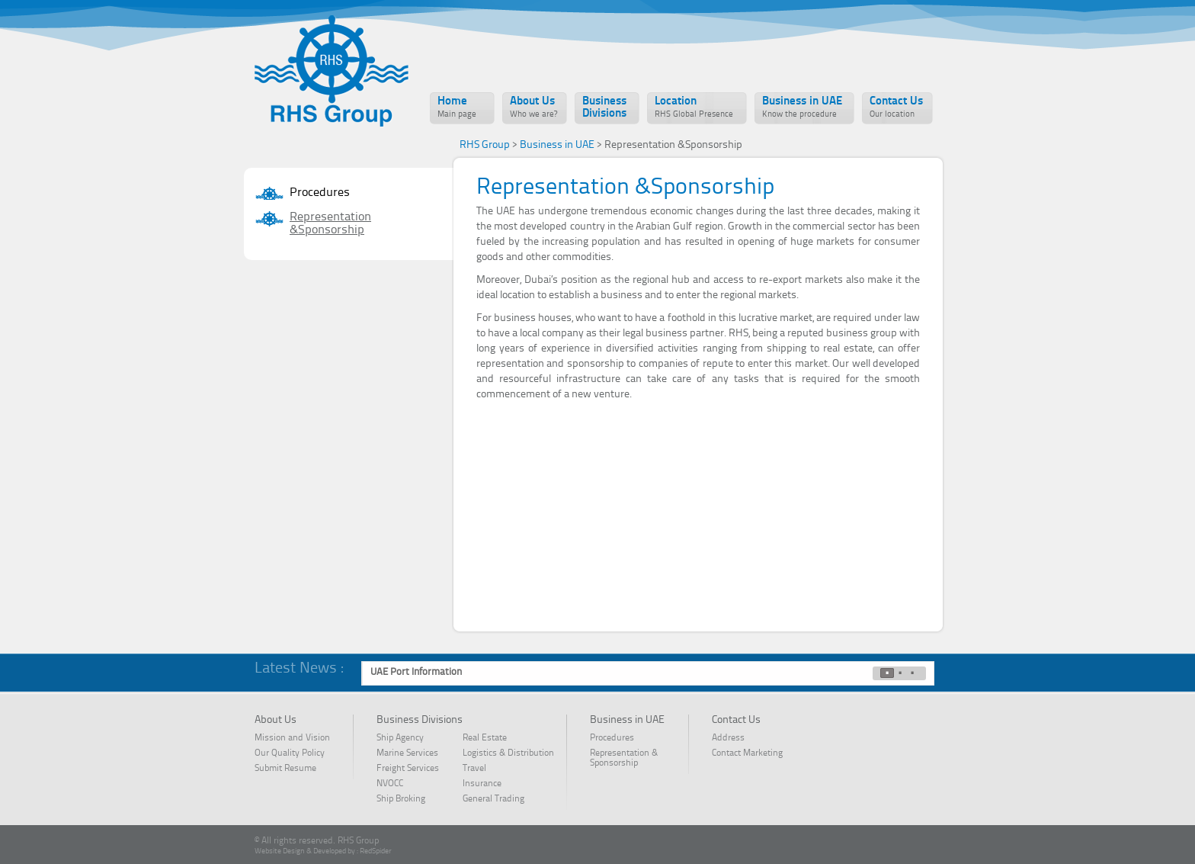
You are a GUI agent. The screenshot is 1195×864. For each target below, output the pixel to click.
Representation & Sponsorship (624, 758)
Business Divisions (604, 108)
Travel (474, 768)
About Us (533, 107)
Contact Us (896, 107)
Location (694, 107)
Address (728, 738)
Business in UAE (802, 107)
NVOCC (398, 784)
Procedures (320, 193)
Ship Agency (400, 738)
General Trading (493, 799)
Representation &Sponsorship (330, 223)
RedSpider (376, 851)
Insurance (482, 784)
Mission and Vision (292, 738)
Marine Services (407, 753)
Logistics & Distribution (508, 753)
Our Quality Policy (290, 753)
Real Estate (485, 738)
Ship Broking (400, 799)
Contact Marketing (747, 753)
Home (456, 107)
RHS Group (485, 145)
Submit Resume (285, 768)
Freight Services (407, 768)
